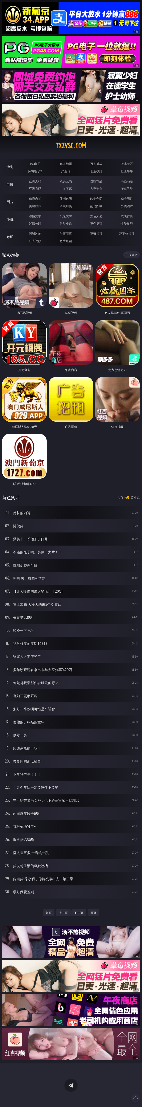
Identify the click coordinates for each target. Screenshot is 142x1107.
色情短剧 (66, 241)
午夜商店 (66, 233)
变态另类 (127, 188)
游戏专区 (127, 164)
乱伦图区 (96, 206)
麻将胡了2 (35, 171)
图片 (10, 201)
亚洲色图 (66, 199)
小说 (10, 219)
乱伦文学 (66, 216)
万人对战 (96, 164)
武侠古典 (127, 216)
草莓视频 (96, 233)
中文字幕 (66, 188)
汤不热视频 (126, 233)
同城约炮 (35, 233)
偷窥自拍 (35, 199)
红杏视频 (35, 241)
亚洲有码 (35, 188)
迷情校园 (35, 223)
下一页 (78, 913)
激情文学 (35, 216)
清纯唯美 (66, 206)
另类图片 (127, 206)
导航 (10, 236)
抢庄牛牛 (127, 171)
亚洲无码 (35, 181)
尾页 (93, 913)
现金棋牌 (96, 171)
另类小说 (66, 223)
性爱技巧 (127, 223)
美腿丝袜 (35, 206)
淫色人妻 (96, 216)
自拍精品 (96, 181)
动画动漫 (127, 181)
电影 (10, 184)
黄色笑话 (96, 223)
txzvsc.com (71, 145)
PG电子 (35, 164)
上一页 (63, 913)
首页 (49, 913)
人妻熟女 (96, 188)
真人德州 (66, 164)
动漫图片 (127, 199)
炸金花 (65, 171)
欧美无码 (66, 181)
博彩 (10, 166)
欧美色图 (96, 199)
